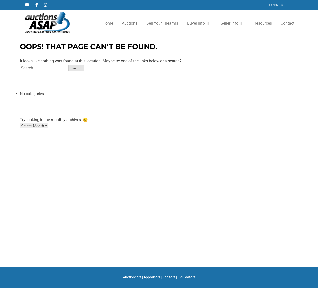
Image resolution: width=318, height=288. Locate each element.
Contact (287, 23)
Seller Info (229, 23)
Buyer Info (196, 23)
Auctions (129, 23)
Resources (263, 23)
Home (108, 23)
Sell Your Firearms (162, 23)
